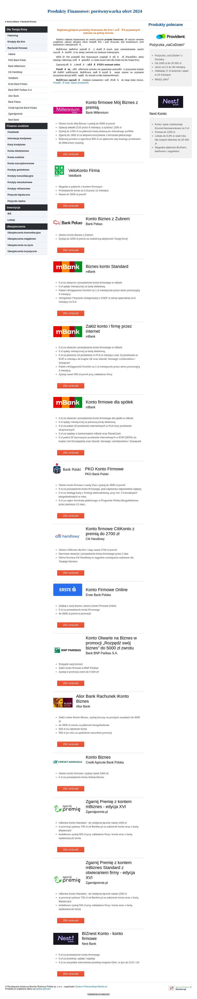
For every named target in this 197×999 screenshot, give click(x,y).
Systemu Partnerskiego (86, 986)
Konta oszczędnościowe (21, 163)
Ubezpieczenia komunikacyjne (24, 232)
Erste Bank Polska (17, 84)
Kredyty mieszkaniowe (20, 182)
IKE (9, 213)
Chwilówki (13, 132)
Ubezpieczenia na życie (20, 245)
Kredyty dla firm (16, 41)
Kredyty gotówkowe (18, 169)
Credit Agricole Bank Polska (22, 108)
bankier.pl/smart (43, 989)
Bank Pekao (14, 102)
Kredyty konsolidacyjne (20, 176)
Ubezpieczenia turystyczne (22, 251)
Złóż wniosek (70, 154)
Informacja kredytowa (19, 138)
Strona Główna (13, 22)
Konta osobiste (16, 157)
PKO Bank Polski (17, 60)
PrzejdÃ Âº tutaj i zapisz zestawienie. (71, 83)
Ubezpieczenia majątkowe (22, 238)
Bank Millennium (16, 66)
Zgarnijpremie (15, 113)
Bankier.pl (102, 986)
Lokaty (11, 220)
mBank (11, 54)
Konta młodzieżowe (18, 151)
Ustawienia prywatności (99, 994)
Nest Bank (13, 119)
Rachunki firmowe (29, 22)
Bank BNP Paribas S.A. (20, 90)
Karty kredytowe (16, 144)
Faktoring (13, 35)
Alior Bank (13, 96)
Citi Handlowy (15, 72)
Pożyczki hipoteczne (19, 194)
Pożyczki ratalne (16, 201)
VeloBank (13, 78)
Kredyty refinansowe (19, 188)
